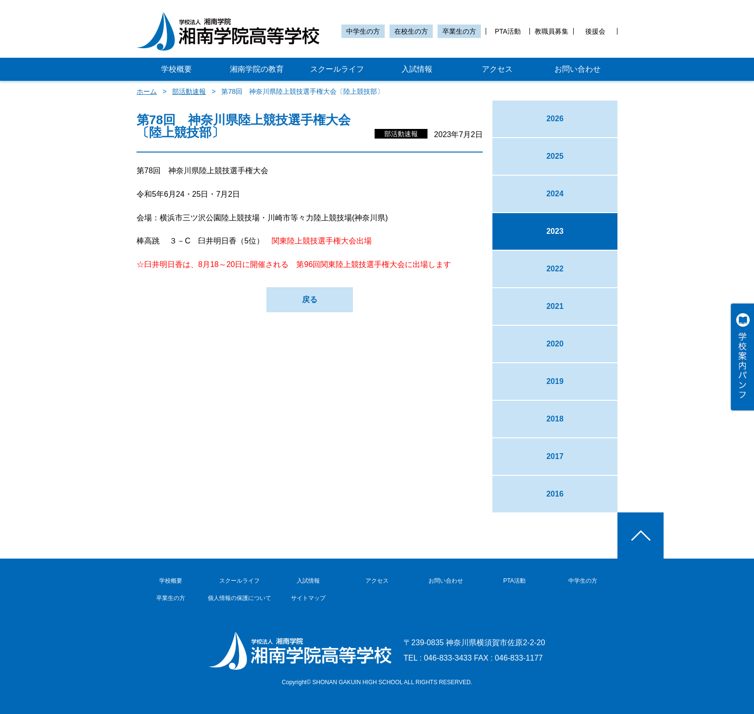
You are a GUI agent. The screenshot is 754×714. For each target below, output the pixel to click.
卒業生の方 (459, 31)
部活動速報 (189, 91)
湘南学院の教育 (257, 69)
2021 (555, 306)
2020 (555, 344)
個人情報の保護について (239, 598)
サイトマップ (308, 598)
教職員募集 (551, 31)
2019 (555, 381)
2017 (555, 456)
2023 (555, 231)
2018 (555, 419)
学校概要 (176, 69)
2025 (555, 156)
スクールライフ (337, 69)
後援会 (595, 31)
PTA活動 (508, 31)
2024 (555, 194)
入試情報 (417, 69)
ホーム (147, 91)
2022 (555, 269)
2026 (555, 119)
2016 (555, 494)
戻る (309, 299)
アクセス (497, 69)
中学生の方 (363, 31)
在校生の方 (411, 31)
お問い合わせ (577, 69)
